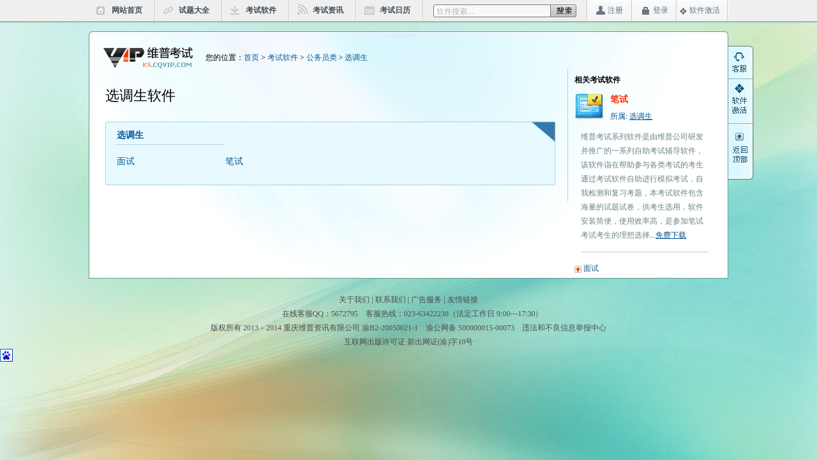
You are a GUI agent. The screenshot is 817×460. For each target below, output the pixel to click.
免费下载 (671, 235)
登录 (660, 10)
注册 (615, 10)
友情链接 (462, 299)
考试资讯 (328, 10)
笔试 (234, 161)
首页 (251, 57)
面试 (126, 161)
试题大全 (194, 10)
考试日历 (395, 10)
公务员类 (321, 57)
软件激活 (704, 10)
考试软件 (261, 10)
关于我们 (354, 299)
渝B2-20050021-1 (390, 327)
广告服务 (426, 299)
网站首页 (127, 10)
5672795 (344, 313)
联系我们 (390, 299)
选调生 (356, 57)
